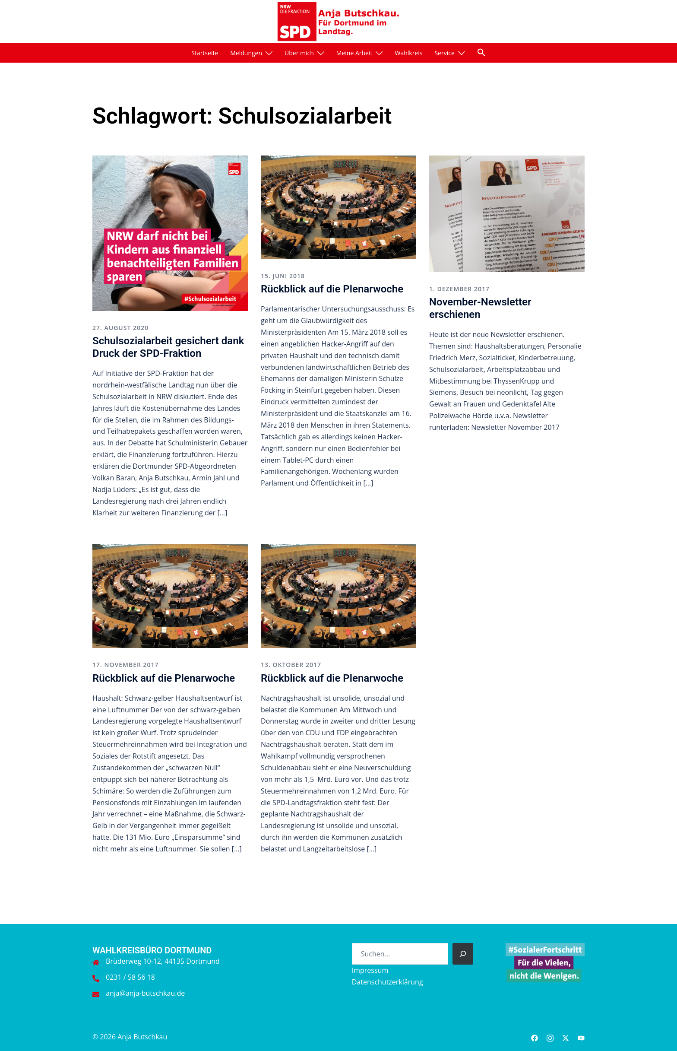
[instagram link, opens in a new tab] (550, 1036)
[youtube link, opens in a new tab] (581, 1036)
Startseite (204, 53)
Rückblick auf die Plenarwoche (332, 289)
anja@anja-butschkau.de (145, 993)
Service (444, 53)
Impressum (370, 970)
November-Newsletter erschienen (480, 308)
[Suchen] (462, 954)
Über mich (299, 53)
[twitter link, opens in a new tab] (565, 1036)
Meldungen (246, 53)
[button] (481, 52)
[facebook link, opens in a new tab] (534, 1036)
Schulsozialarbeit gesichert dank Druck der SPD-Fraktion (168, 347)
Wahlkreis (408, 53)
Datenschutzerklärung (387, 982)
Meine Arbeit (354, 53)
